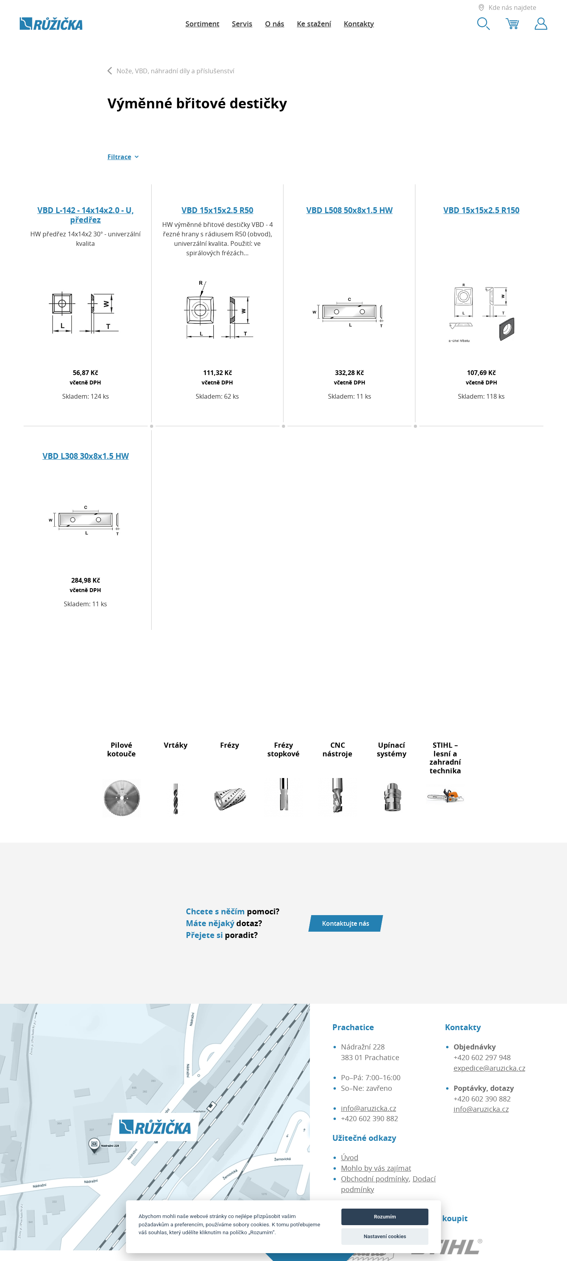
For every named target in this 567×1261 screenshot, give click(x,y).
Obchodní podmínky (375, 1178)
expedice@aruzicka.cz (489, 1068)
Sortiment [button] (202, 23)
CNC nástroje (337, 749)
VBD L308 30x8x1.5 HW (86, 456)
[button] (123, 157)
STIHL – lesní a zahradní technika (445, 757)
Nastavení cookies (385, 1236)
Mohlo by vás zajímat (376, 1168)
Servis (242, 23)
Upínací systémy (391, 749)
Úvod (349, 1157)
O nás (274, 23)
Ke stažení (314, 23)
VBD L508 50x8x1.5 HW (349, 210)
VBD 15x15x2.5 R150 (481, 210)
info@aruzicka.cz (368, 1108)
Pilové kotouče (121, 749)
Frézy (229, 745)
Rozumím (385, 1217)
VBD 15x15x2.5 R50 (217, 210)
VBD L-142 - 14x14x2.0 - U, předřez (85, 215)
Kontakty (359, 23)
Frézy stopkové (283, 749)
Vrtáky (175, 745)
